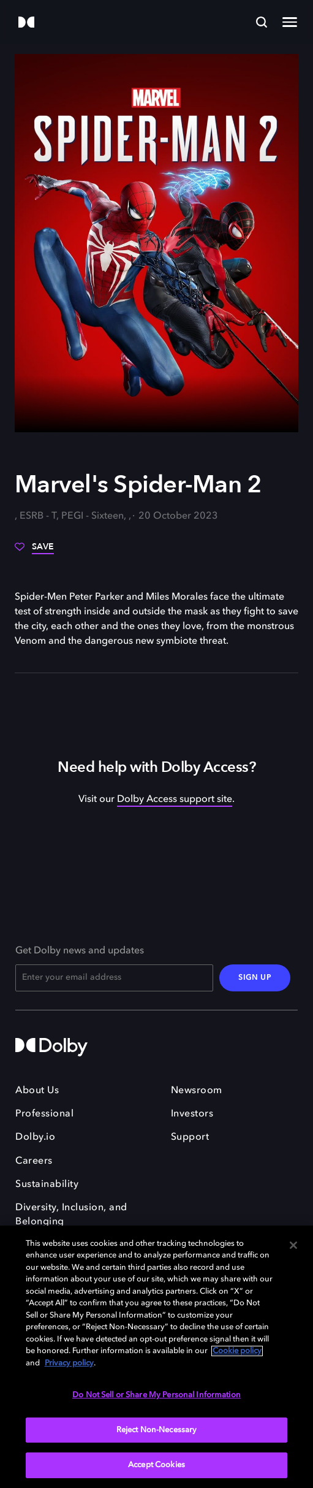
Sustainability (46, 1184)
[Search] (261, 22)
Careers (34, 1161)
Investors (192, 1114)
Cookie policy (237, 1351)
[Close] (293, 1245)
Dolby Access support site (174, 799)
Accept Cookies (156, 1465)
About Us (37, 1091)
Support (190, 1137)
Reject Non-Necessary (156, 1430)
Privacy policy (69, 1363)
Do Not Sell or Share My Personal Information (156, 1395)
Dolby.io (35, 1137)
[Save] (34, 551)
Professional (44, 1114)
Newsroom (196, 1091)
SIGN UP (254, 978)
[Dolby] (26, 23)
